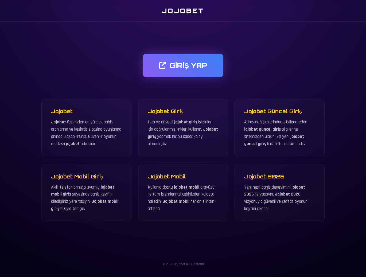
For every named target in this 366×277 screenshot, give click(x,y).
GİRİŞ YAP (183, 65)
